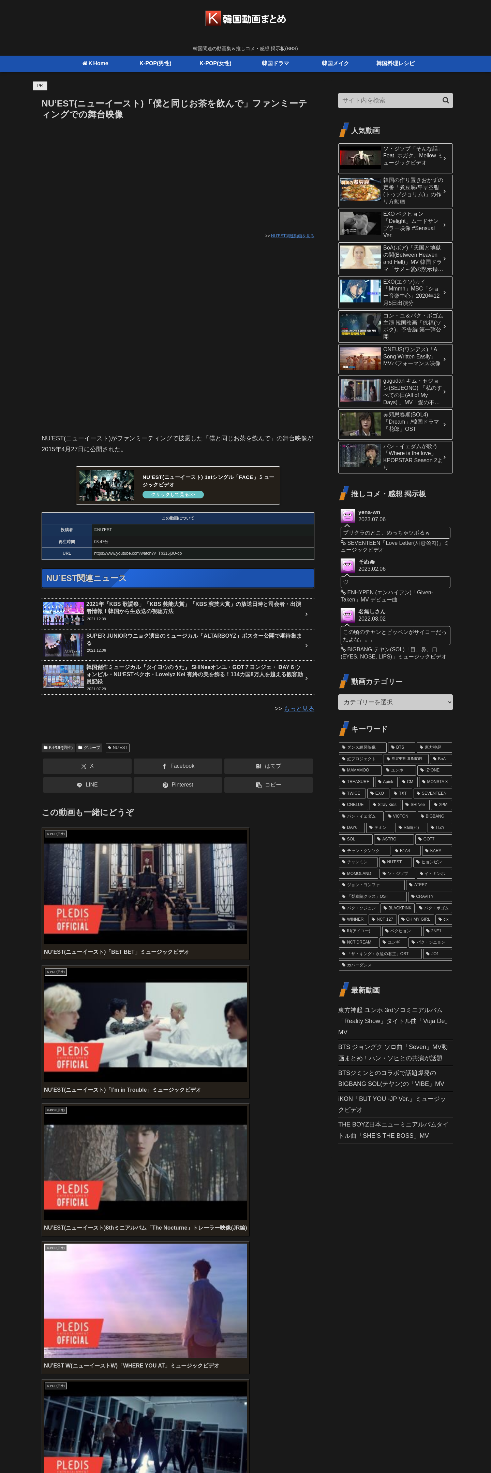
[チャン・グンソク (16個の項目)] (364, 851)
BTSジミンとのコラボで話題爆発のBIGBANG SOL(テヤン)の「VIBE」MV (391, 1078)
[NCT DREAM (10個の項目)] (358, 942)
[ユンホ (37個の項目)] (399, 770)
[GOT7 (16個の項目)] (433, 839)
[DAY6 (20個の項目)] (352, 828)
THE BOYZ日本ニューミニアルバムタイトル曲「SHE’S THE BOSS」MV (393, 1130)
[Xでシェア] (87, 768)
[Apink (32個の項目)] (386, 782)
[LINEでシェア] (87, 787)
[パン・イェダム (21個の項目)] (361, 816)
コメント (58, 1292)
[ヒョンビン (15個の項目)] (432, 862)
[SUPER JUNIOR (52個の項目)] (406, 759)
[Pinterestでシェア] (178, 787)
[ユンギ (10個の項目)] (393, 942)
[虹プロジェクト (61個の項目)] (360, 759)
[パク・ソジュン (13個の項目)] (359, 908)
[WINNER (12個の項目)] (353, 920)
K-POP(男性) (58, 749)
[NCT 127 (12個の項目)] (383, 920)
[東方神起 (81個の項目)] (434, 747)
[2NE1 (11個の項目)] (437, 931)
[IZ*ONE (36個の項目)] (434, 770)
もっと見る (299, 710)
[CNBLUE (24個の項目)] (353, 805)
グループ (89, 749)
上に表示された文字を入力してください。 (100, 1265)
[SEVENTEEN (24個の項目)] (433, 794)
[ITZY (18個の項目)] (440, 828)
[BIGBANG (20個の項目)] (435, 816)
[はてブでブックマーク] (268, 768)
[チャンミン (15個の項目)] (358, 862)
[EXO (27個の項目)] (378, 794)
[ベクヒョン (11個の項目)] (401, 931)
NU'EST (118, 749)
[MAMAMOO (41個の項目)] (360, 770)
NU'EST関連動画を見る (292, 235)
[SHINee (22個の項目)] (416, 805)
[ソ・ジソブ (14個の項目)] (397, 874)
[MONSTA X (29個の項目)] (435, 782)
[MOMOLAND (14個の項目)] (358, 874)
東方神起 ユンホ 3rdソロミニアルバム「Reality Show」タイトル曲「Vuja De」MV (394, 1021)
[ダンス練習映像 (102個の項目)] (363, 747)
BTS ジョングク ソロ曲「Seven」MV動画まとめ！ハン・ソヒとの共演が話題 (393, 1052)
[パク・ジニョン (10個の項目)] (430, 942)
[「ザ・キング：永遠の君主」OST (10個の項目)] (380, 954)
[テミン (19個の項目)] (380, 828)
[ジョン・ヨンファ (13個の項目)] (372, 885)
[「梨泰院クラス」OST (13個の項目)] (373, 897)
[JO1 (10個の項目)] (437, 954)
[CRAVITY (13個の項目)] (430, 897)
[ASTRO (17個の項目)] (394, 839)
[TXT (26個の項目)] (401, 794)
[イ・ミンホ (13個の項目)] (434, 874)
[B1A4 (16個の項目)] (406, 851)
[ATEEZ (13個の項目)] (429, 885)
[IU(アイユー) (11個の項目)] (360, 931)
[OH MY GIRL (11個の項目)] (416, 920)
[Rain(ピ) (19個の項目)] (411, 828)
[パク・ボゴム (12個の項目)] (434, 908)
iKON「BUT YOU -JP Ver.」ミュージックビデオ (392, 1104)
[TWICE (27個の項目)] (352, 794)
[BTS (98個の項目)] (401, 747)
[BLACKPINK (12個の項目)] (398, 908)
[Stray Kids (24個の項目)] (385, 805)
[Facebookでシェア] (178, 768)
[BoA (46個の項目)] (441, 759)
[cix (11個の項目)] (443, 920)
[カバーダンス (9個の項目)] (395, 965)
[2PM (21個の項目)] (441, 805)
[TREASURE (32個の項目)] (356, 782)
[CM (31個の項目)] (408, 782)
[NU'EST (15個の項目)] (395, 862)
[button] (268, 787)
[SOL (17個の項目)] (356, 839)
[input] (395, 100)
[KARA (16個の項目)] (437, 851)
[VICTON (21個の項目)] (400, 816)
